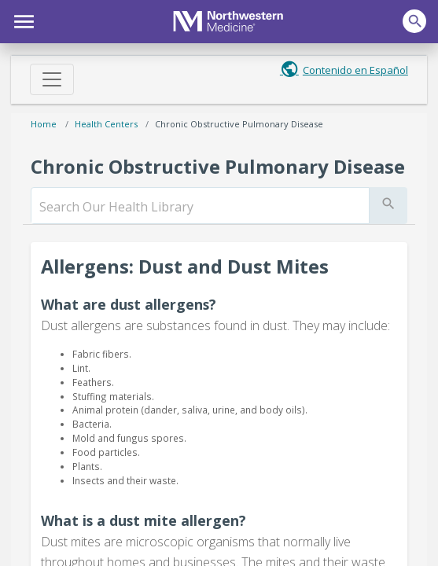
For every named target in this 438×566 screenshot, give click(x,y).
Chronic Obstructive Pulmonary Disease (239, 124)
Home (44, 124)
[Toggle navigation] (52, 79)
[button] (21, 19)
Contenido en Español (355, 70)
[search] (200, 206)
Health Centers (106, 124)
